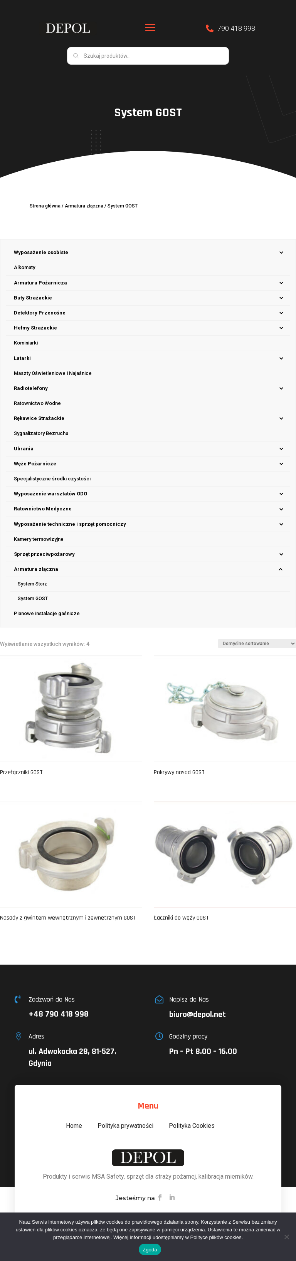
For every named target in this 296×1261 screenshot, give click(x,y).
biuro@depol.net (197, 1014)
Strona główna (45, 206)
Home (74, 1125)
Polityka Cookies (192, 1125)
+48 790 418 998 (59, 1014)
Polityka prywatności (125, 1125)
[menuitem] (148, 252)
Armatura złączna (84, 206)
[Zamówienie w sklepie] (257, 643)
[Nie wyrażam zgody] (286, 1237)
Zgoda (150, 1250)
